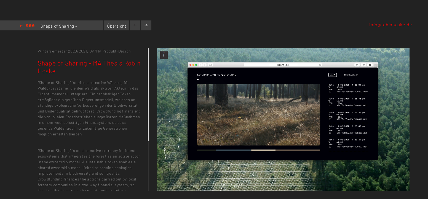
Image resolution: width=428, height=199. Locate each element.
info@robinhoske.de (390, 24)
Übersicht (116, 25)
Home (27, 26)
